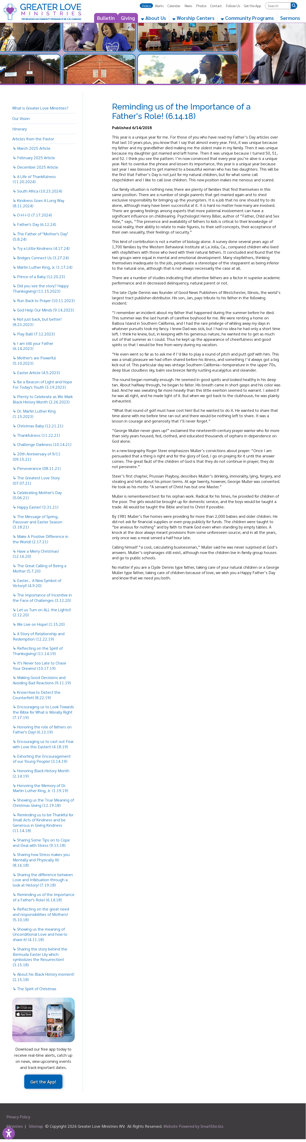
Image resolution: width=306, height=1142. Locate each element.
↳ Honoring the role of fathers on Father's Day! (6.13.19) (42, 729)
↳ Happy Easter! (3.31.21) (35, 507)
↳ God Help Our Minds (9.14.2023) (43, 309)
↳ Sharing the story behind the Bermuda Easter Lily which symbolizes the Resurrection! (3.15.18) (40, 956)
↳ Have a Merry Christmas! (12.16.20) (36, 553)
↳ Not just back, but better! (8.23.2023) (37, 321)
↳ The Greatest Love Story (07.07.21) (36, 480)
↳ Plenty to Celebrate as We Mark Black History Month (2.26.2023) (43, 399)
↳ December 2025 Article (35, 167)
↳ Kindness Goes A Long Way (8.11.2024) (38, 203)
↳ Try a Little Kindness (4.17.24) (41, 248)
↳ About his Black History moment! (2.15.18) (43, 976)
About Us (153, 18)
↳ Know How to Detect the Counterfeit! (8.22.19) (36, 694)
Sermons (290, 18)
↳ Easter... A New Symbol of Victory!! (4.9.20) (37, 583)
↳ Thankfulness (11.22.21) (36, 435)
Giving (128, 18)
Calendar (174, 5)
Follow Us (233, 5)
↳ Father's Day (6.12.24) (34, 224)
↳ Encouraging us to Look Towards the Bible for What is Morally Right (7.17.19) (43, 712)
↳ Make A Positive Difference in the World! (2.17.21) (40, 539)
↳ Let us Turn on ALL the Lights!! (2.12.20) (42, 612)
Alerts (159, 5)
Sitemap (36, 1126)
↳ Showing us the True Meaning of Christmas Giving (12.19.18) (43, 802)
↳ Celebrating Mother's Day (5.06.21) (37, 495)
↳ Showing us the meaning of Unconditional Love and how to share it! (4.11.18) (40, 934)
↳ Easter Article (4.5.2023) (36, 372)
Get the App (252, 5)
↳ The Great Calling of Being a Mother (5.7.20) (39, 568)
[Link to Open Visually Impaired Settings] (9, 1133)
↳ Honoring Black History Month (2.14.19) (41, 773)
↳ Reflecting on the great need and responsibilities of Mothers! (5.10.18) (41, 914)
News (188, 5)
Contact (216, 5)
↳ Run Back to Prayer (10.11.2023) (44, 300)
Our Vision (21, 118)
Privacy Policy (18, 1116)
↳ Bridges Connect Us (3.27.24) (41, 257)
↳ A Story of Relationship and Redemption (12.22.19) (39, 636)
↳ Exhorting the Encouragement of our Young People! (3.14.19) (42, 758)
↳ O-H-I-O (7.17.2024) (32, 214)
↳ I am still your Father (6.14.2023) (33, 346)
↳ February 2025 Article (34, 157)
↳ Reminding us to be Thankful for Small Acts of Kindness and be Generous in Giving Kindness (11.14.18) (43, 822)
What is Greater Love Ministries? (40, 108)
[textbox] (278, 6)
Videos (146, 5)
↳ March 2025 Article (31, 148)
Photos (201, 5)
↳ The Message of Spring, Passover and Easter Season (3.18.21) (37, 522)
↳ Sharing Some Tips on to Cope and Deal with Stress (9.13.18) (41, 842)
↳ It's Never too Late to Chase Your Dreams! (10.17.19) (39, 665)
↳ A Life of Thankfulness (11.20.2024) (34, 179)
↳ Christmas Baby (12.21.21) (38, 425)
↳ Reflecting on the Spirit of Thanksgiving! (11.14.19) (38, 650)
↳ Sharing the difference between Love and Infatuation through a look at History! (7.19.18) (43, 880)
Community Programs (247, 18)
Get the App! (43, 1081)
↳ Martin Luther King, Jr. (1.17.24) (42, 267)
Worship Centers (193, 18)
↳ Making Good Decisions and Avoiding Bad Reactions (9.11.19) (42, 680)
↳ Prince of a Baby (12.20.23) (39, 276)
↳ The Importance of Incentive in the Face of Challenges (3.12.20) (42, 597)
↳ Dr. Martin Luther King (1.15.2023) (34, 413)
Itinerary (19, 128)
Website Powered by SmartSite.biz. (193, 1126)
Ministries (14, 1126)
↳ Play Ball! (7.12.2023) (34, 333)
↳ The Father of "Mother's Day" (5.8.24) (40, 236)
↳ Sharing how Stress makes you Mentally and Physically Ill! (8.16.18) (41, 860)
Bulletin (106, 18)
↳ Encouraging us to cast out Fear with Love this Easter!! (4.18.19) (43, 744)
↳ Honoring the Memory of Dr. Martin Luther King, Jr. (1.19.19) (40, 788)
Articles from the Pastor (33, 138)
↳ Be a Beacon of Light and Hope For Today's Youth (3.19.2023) (42, 384)
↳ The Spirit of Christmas (34, 988)
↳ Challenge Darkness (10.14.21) (42, 444)
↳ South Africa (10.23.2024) (37, 191)
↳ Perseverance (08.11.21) (37, 468)
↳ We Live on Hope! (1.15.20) (39, 624)
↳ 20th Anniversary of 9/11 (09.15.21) (36, 456)
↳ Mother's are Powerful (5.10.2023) (34, 360)
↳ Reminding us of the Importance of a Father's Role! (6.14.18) (43, 897)
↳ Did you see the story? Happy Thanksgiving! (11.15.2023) (41, 288)
